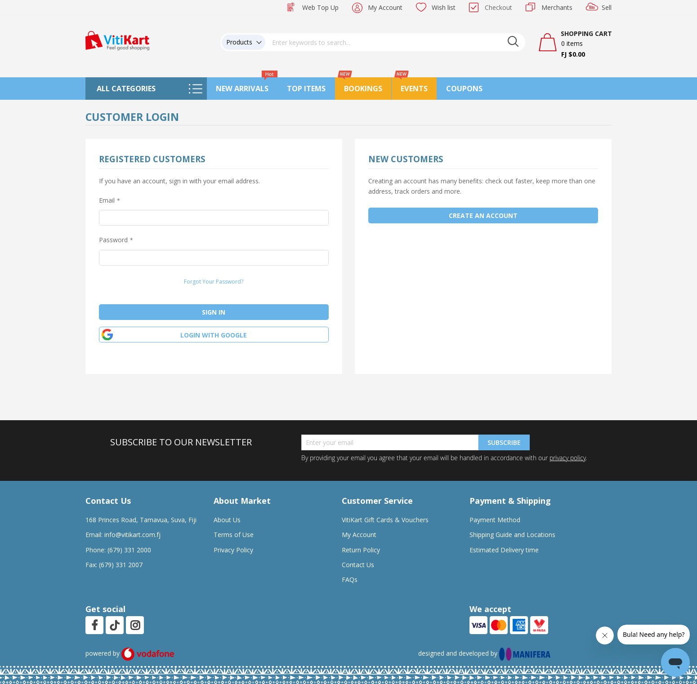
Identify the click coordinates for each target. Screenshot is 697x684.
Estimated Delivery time (504, 550)
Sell (607, 7)
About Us (227, 519)
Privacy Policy (233, 550)
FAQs (349, 579)
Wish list (444, 7)
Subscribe (504, 442)
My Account (385, 7)
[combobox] (395, 42)
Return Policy (361, 550)
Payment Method (494, 519)
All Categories (126, 88)
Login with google (213, 335)
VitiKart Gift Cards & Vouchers (385, 519)
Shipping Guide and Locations (512, 534)
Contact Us (358, 564)
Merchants (556, 7)
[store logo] (117, 40)
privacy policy (567, 457)
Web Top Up (320, 7)
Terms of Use (234, 534)
